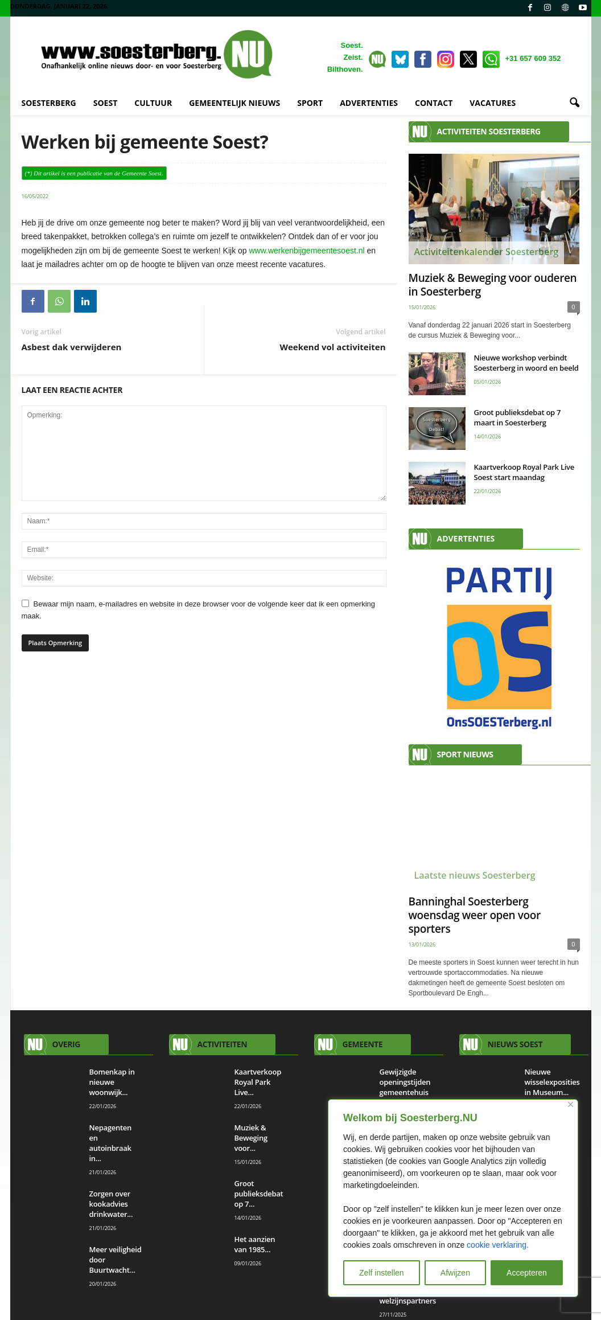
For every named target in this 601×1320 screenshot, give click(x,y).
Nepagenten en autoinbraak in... (110, 1143)
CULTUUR (153, 102)
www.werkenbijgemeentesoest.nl (307, 251)
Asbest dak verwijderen (72, 347)
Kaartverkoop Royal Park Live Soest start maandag (524, 472)
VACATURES (493, 102)
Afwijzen (455, 1272)
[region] (453, 1198)
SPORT (310, 102)
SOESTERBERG (49, 102)
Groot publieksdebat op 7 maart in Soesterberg (517, 418)
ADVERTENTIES (369, 102)
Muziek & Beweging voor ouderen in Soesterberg (493, 285)
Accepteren (527, 1272)
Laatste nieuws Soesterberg (475, 876)
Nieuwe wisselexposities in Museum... (552, 1082)
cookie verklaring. (498, 1244)
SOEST (105, 102)
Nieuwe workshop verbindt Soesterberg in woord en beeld (526, 363)
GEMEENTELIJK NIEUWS (234, 102)
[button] (574, 103)
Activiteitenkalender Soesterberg (486, 252)
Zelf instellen (381, 1272)
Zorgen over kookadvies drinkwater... (111, 1204)
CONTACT (433, 102)
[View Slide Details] (494, 647)
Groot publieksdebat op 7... (258, 1194)
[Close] (570, 1104)
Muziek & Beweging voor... (250, 1138)
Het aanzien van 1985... (254, 1245)
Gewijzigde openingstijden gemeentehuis (405, 1082)
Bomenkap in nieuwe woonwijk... (112, 1082)
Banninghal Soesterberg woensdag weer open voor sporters (475, 916)
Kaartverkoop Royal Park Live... (257, 1082)
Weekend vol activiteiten (332, 347)
